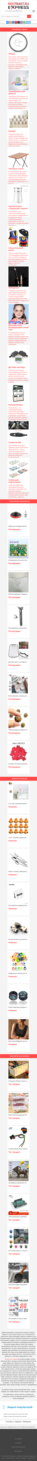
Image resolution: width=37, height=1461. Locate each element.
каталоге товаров (12, 1359)
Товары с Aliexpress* (17, 1456)
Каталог (18, 1443)
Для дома (18, 1451)
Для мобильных (18, 1447)
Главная (18, 1439)
